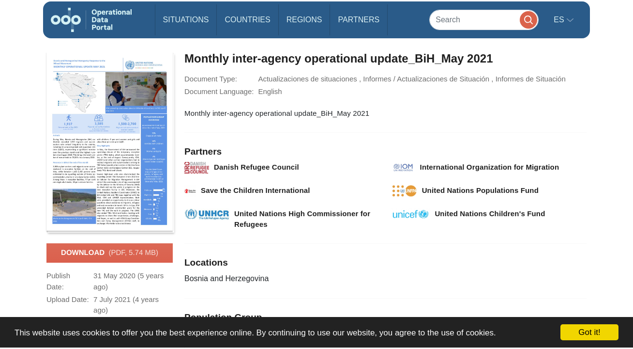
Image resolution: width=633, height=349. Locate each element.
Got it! (589, 332)
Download (109, 253)
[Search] (484, 20)
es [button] (560, 20)
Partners (358, 20)
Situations (186, 20)
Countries (247, 20)
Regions (304, 20)
